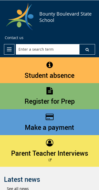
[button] (87, 49)
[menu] (9, 49)
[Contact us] (14, 38)
